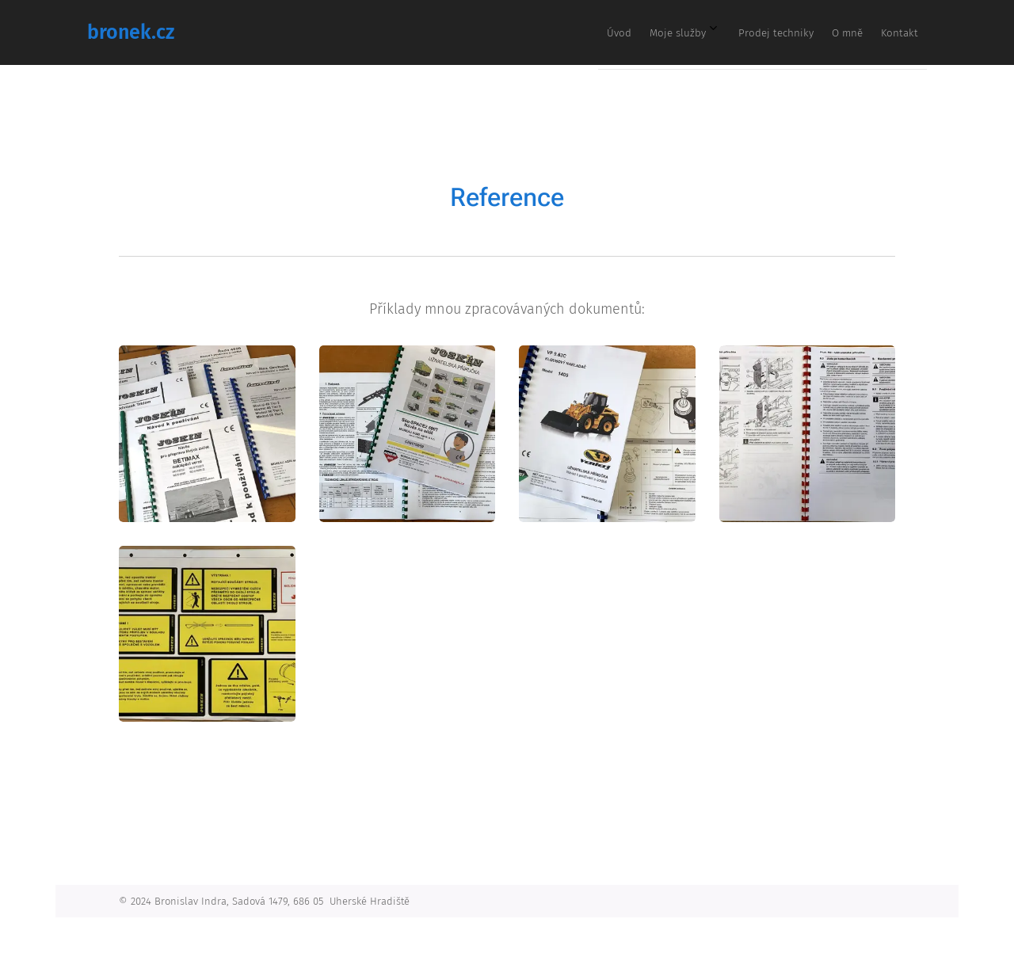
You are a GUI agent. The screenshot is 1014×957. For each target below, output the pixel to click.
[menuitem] (787, 32)
